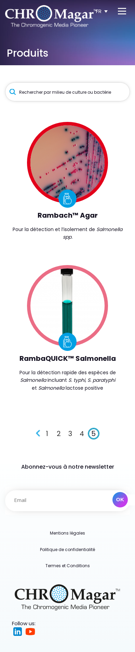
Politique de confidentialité (67, 549)
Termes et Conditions (67, 566)
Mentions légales (67, 533)
